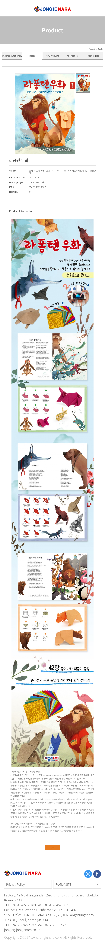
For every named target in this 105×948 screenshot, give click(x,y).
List (52, 847)
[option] (45, 114)
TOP (97, 915)
